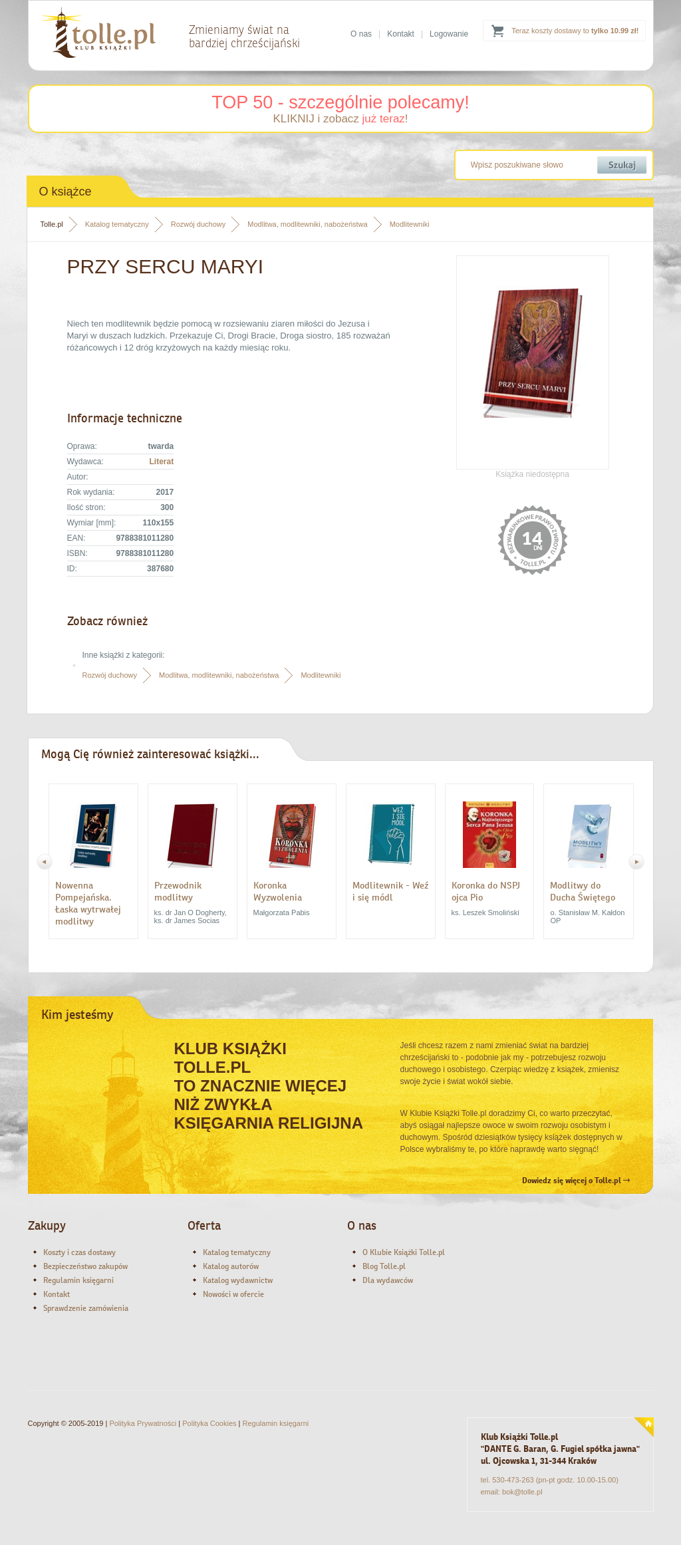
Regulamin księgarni (78, 1280)
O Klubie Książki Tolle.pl (403, 1252)
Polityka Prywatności (142, 1423)
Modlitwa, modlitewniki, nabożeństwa (307, 224)
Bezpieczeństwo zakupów (85, 1266)
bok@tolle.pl (522, 1492)
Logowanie (449, 34)
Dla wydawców (387, 1280)
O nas (361, 34)
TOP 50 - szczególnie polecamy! (340, 102)
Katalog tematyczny (117, 224)
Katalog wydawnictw (238, 1280)
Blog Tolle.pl (384, 1266)
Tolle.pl (52, 224)
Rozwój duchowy (198, 224)
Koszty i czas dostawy (79, 1252)
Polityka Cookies (209, 1423)
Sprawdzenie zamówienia (85, 1308)
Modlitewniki (410, 224)
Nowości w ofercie (233, 1294)
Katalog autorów (231, 1266)
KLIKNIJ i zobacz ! (340, 118)
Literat (161, 461)
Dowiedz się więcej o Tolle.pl (576, 1180)
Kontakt (400, 34)
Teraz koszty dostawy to (574, 31)
